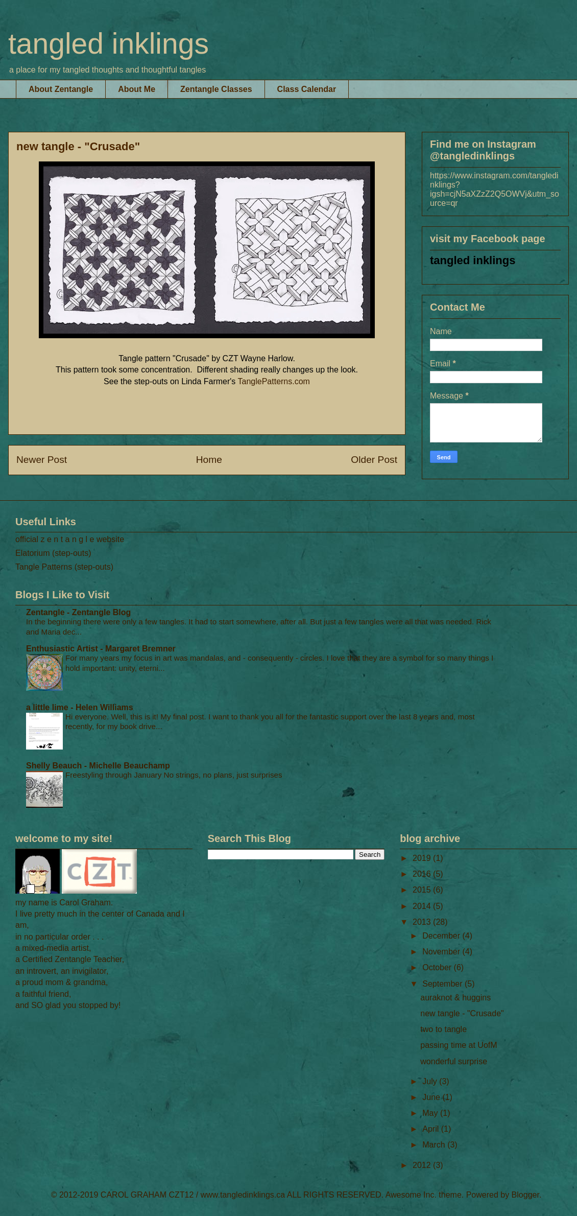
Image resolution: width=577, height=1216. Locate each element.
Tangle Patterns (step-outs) (64, 567)
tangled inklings (108, 43)
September (443, 983)
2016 (423, 874)
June (432, 1097)
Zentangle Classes (216, 89)
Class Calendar (306, 89)
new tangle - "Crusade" (461, 1013)
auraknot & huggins (455, 997)
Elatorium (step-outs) (53, 553)
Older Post (374, 459)
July (430, 1081)
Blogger (525, 1194)
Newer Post (41, 459)
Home (209, 459)
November (442, 951)
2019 (423, 858)
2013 (423, 922)
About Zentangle (61, 89)
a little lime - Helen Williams (79, 707)
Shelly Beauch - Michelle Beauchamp (98, 765)
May (431, 1113)
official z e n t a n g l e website (69, 539)
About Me (136, 89)
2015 (423, 889)
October (437, 967)
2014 (423, 906)
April (431, 1129)
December (442, 935)
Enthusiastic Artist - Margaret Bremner (101, 648)
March (434, 1144)
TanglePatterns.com (274, 381)
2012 (423, 1165)
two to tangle (443, 1029)
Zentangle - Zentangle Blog (78, 612)
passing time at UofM (458, 1045)
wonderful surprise (453, 1061)
